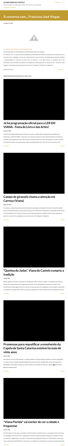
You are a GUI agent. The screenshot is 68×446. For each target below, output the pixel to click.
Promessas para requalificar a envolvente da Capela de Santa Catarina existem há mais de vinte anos (32, 348)
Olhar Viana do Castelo (14, 2)
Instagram (6, 7)
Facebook (13, 7)
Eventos (11, 69)
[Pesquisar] (57, 2)
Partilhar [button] (60, 69)
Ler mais (62, 146)
